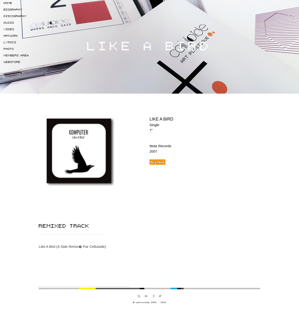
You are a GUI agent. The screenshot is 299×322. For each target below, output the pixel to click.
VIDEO (9, 29)
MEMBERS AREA (16, 56)
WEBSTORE (12, 62)
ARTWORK (11, 36)
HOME (8, 3)
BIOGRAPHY (13, 10)
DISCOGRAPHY (15, 16)
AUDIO (9, 23)
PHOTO (9, 49)
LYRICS (10, 42)
